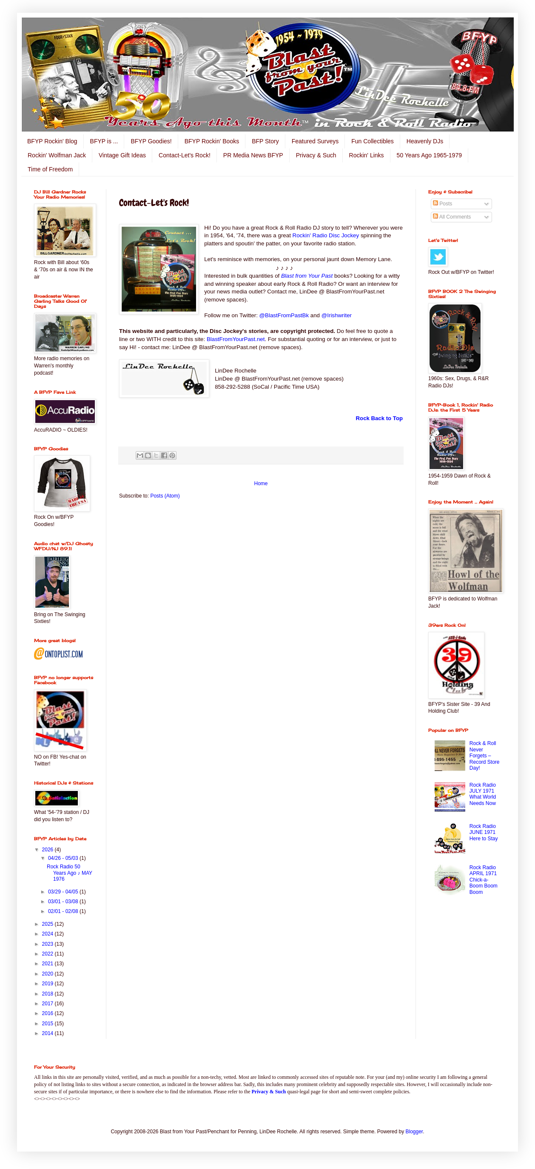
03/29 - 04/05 (64, 892)
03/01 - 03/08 (64, 901)
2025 (48, 924)
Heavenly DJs (425, 141)
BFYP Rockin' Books (212, 141)
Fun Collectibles (372, 141)
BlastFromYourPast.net (236, 339)
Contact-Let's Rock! (185, 155)
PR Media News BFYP (253, 155)
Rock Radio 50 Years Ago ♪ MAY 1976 (69, 873)
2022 (48, 954)
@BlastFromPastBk (283, 315)
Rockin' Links (366, 155)
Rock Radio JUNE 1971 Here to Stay (484, 832)
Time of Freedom (50, 169)
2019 (48, 984)
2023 (48, 944)
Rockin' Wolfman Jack (57, 155)
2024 (48, 934)
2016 (48, 1013)
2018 (48, 994)
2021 (48, 964)
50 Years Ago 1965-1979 (429, 155)
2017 (48, 1004)
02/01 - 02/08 (64, 911)
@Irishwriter (337, 315)
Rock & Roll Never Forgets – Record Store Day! (485, 755)
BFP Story (265, 141)
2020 (48, 974)
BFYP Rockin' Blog (52, 141)
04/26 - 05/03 (64, 858)
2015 (48, 1024)
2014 (48, 1033)
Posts (442, 204)
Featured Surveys (315, 141)
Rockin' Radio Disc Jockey (326, 235)
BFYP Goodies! (151, 141)
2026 (48, 850)
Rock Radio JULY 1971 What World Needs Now (483, 794)
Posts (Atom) (164, 496)
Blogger (414, 1132)
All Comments (452, 217)
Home (261, 483)
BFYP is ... (104, 141)
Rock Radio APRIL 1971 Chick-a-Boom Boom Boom (484, 880)
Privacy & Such (316, 155)
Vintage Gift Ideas (122, 155)
